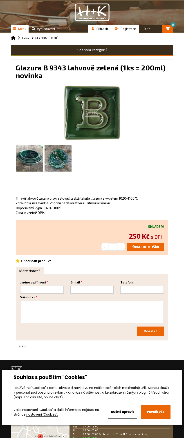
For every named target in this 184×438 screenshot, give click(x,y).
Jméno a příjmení (33, 282)
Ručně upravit (122, 412)
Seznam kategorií (92, 50)
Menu (19, 29)
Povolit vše (155, 412)
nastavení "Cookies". (42, 414)
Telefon (126, 282)
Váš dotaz (27, 297)
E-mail (75, 282)
